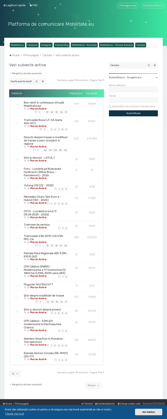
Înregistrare (134, 77)
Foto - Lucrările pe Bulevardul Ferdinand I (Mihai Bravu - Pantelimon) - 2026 (42, 171)
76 (61, 111)
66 (65, 149)
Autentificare (116, 77)
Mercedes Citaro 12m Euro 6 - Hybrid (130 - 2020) (42, 197)
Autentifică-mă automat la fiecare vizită (133, 105)
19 (61, 245)
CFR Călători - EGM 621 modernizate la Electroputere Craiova (42, 323)
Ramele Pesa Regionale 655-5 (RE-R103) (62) (46, 254)
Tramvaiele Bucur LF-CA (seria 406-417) (43, 121)
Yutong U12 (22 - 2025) (39, 184)
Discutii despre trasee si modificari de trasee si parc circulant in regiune (46, 140)
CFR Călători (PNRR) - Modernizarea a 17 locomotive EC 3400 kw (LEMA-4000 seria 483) (45, 269)
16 (47, 245)
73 (47, 111)
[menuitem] (33, 5)
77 (66, 111)
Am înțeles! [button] (148, 412)
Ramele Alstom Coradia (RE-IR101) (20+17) (46, 354)
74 (52, 111)
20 (65, 245)
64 (55, 149)
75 (56, 111)
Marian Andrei (38, 108)
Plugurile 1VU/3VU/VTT (38, 283)
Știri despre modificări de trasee (44, 294)
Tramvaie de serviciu (37, 224)
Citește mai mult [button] (14, 413)
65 (60, 149)
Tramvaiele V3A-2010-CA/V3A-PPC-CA (44, 237)
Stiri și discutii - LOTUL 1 (39, 157)
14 (52, 301)
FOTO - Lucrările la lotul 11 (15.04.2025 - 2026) (40, 212)
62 (45, 149)
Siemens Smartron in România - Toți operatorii (44, 339)
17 (52, 245)
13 (48, 301)
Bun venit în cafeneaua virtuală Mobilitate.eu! (44, 103)
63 (50, 149)
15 (57, 301)
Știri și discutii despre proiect (42, 308)
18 (56, 245)
